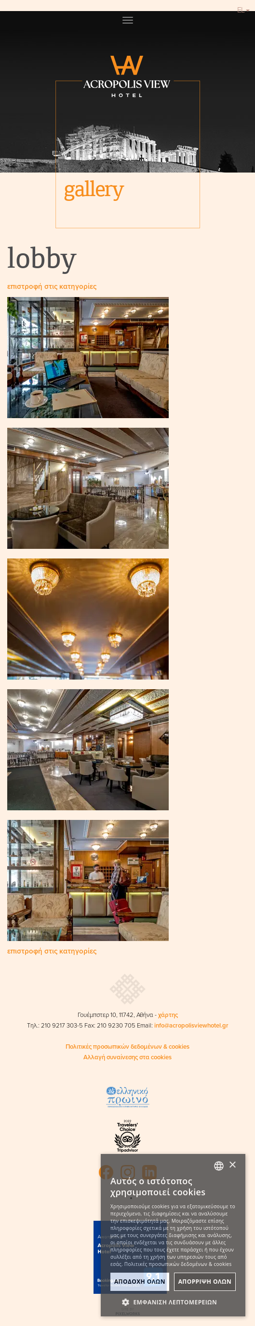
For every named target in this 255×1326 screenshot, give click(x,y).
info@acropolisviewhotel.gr (191, 1025)
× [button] (232, 1165)
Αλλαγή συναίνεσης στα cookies (127, 1057)
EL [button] (243, 10)
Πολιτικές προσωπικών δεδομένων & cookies (127, 1047)
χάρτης (168, 1015)
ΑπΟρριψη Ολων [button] (204, 1281)
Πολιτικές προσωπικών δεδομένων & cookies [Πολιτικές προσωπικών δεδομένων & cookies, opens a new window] (178, 1264)
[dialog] (173, 1235)
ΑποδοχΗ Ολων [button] (139, 1281)
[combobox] (219, 1166)
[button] (173, 1302)
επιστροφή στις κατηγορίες (51, 286)
